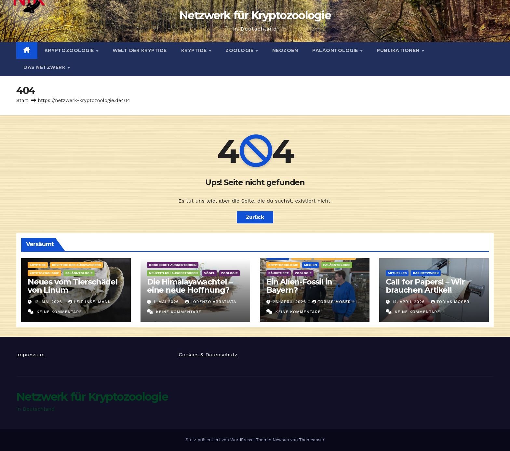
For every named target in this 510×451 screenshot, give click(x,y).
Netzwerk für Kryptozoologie (255, 15)
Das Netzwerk (45, 67)
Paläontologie (335, 50)
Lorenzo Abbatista (210, 301)
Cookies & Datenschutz (208, 355)
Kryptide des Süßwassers (76, 265)
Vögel (209, 273)
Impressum (30, 355)
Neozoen (285, 50)
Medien (310, 265)
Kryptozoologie (70, 50)
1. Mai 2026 (167, 301)
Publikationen (399, 50)
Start (22, 100)
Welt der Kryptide (140, 50)
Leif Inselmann (89, 301)
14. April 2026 (409, 301)
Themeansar (312, 439)
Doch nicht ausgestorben (172, 265)
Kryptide (194, 50)
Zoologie (240, 50)
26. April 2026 (290, 301)
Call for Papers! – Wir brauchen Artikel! (425, 286)
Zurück (255, 217)
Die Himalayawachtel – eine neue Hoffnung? (190, 286)
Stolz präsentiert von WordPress (219, 439)
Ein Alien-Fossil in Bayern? (299, 286)
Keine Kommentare (59, 312)
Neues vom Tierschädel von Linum (73, 286)
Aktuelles (397, 273)
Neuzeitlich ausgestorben (173, 273)
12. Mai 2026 (49, 301)
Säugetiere (278, 273)
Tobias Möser (331, 301)
